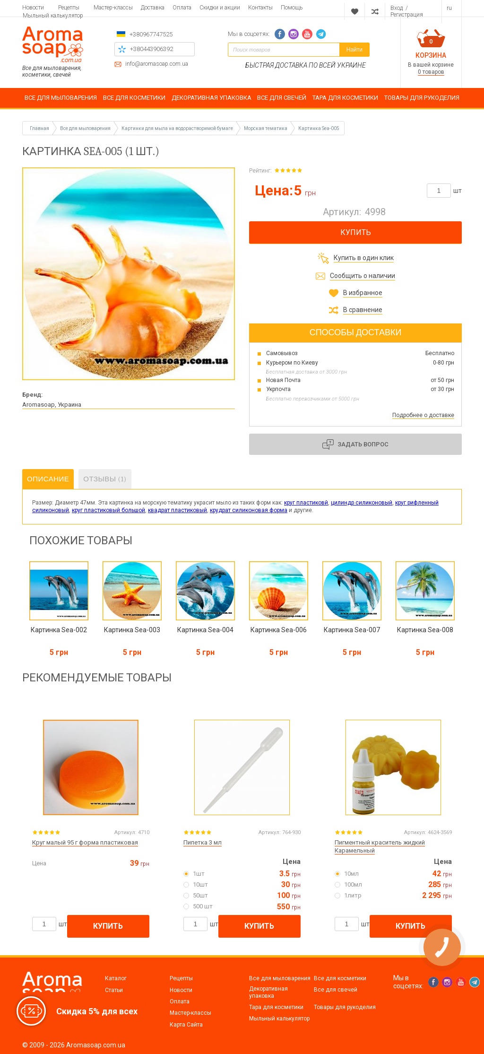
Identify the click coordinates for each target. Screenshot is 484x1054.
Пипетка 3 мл (202, 842)
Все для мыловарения (280, 978)
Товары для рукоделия (345, 1007)
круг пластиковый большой (108, 510)
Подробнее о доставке (423, 415)
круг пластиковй (306, 502)
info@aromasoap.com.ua (156, 64)
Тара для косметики (276, 1007)
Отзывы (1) (104, 479)
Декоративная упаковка (268, 992)
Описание (48, 479)
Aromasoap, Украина (51, 404)
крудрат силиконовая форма (248, 510)
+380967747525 (151, 34)
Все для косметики (340, 978)
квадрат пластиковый (177, 510)
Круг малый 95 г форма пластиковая (85, 842)
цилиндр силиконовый (361, 502)
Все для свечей (335, 989)
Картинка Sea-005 (318, 128)
